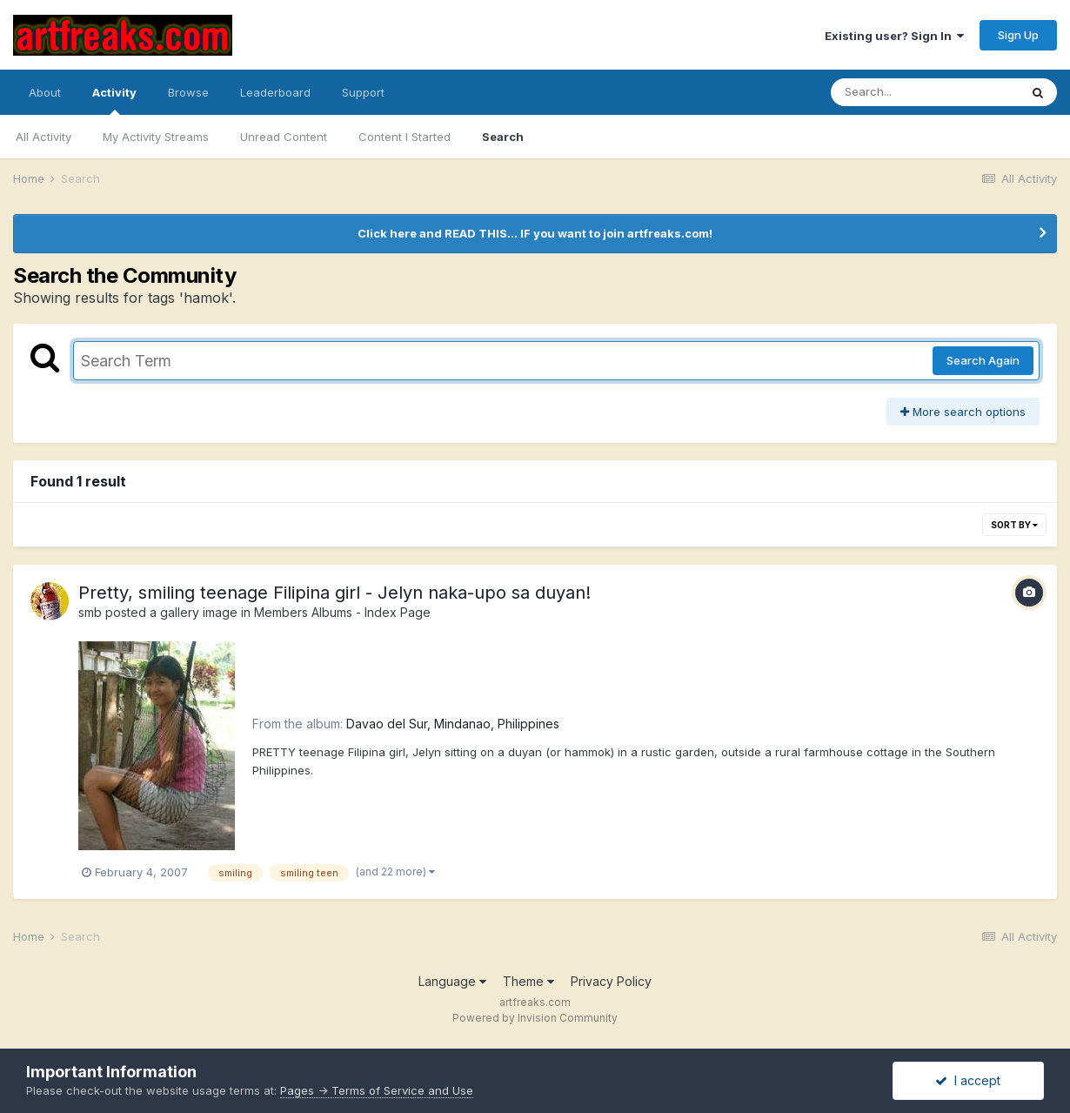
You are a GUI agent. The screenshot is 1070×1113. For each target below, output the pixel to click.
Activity (114, 100)
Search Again (983, 360)
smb (90, 612)
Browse (188, 92)
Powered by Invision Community (535, 1017)
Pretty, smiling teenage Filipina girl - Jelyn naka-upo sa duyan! (334, 592)
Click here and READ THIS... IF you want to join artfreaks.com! (535, 233)
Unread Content (283, 137)
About (45, 92)
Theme (528, 981)
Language (452, 981)
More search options (963, 412)
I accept (967, 1080)
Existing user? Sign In (894, 36)
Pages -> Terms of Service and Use (376, 1090)
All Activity (43, 137)
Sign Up (1018, 35)
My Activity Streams (156, 137)
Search (503, 137)
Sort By (1014, 525)
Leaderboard (275, 92)
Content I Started (404, 137)
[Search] (925, 92)
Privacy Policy (611, 981)
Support (363, 92)
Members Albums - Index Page (342, 612)
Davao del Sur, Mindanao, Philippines (452, 723)
